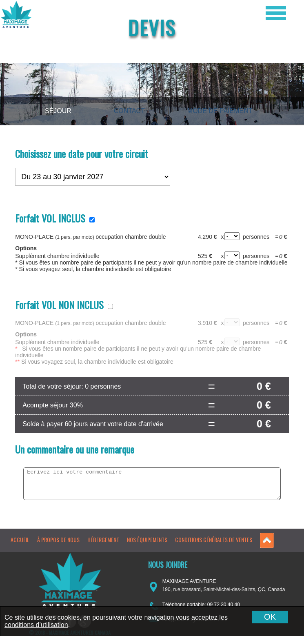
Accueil (20, 539)
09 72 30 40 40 (223, 604)
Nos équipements (147, 539)
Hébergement (103, 539)
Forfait (50, 218)
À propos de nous (58, 539)
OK (270, 616)
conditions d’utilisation (36, 624)
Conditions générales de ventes (213, 539)
